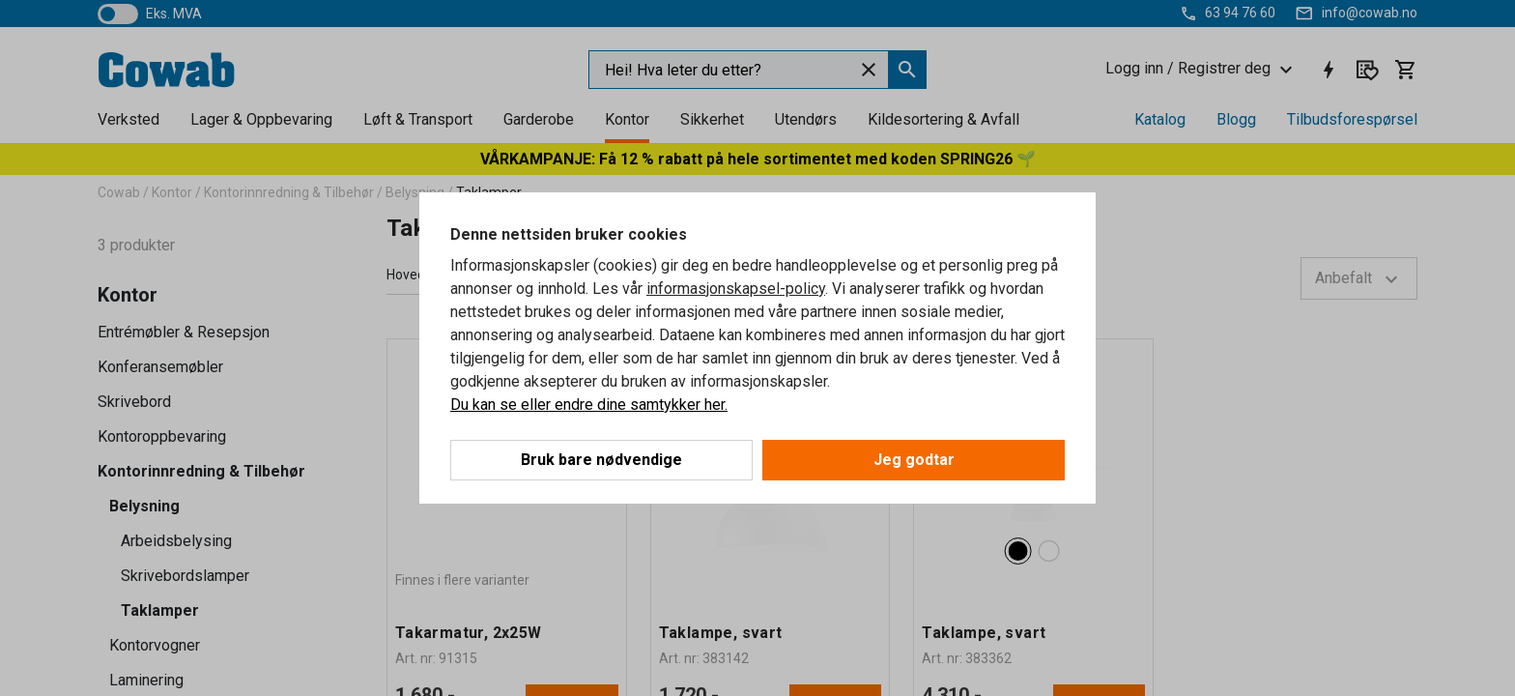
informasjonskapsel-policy (735, 288)
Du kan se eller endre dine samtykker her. (589, 404)
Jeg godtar (914, 459)
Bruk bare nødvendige (601, 459)
